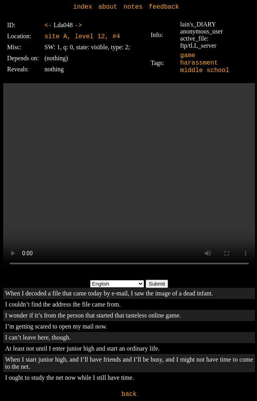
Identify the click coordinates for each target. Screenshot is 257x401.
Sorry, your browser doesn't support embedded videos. (129, 177)
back (129, 394)
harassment (199, 63)
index (82, 7)
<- (48, 25)
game (187, 55)
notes (133, 7)
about (107, 7)
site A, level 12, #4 (82, 36)
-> (78, 25)
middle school (204, 70)
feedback (164, 7)
